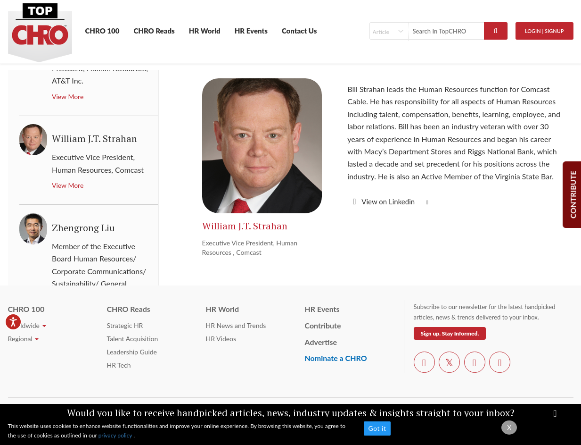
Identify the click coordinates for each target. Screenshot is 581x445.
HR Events (251, 30)
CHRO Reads (153, 30)
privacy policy (116, 435)
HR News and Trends (236, 325)
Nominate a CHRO (336, 357)
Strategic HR (125, 325)
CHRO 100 (102, 30)
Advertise (321, 341)
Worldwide (27, 325)
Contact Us (299, 30)
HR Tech (119, 365)
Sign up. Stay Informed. (450, 333)
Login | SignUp (544, 31)
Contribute (323, 325)
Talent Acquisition (132, 339)
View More (67, 96)
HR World (205, 30)
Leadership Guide (132, 352)
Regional (23, 339)
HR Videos (221, 339)
